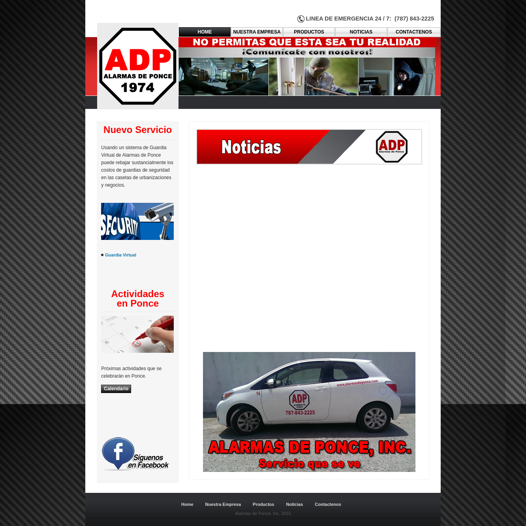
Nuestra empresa (256, 32)
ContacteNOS (414, 32)
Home (205, 32)
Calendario (116, 388)
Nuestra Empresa (223, 504)
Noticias (361, 32)
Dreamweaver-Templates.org (139, 486)
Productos (263, 504)
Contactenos (328, 504)
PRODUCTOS (309, 32)
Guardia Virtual (120, 255)
